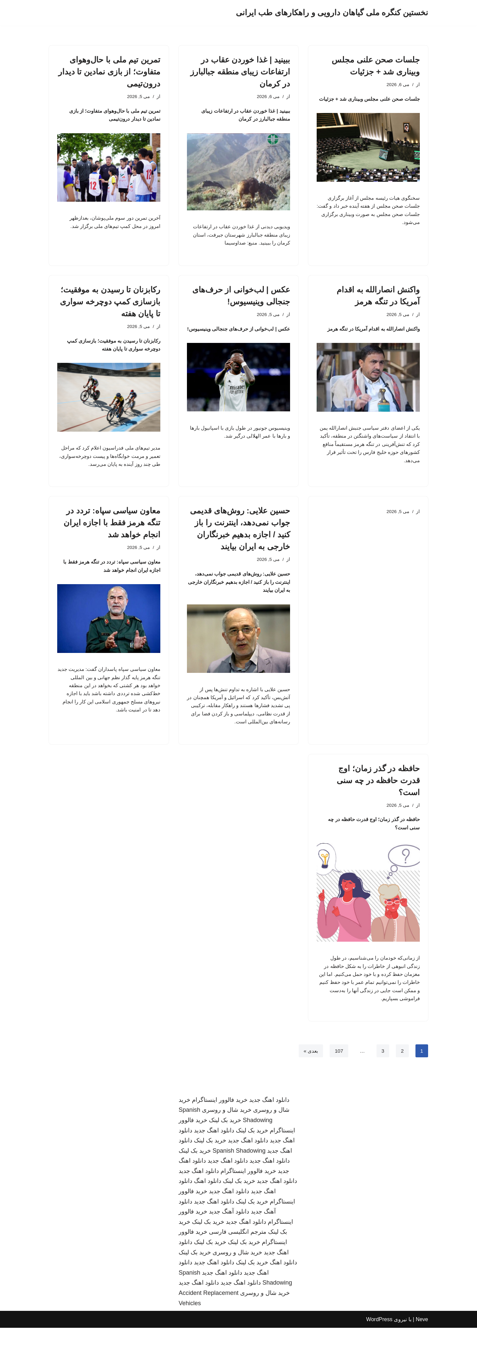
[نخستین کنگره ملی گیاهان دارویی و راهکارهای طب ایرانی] (332, 13)
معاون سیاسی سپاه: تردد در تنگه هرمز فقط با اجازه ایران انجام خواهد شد (112, 543)
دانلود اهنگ (207, 1219)
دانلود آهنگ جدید (229, 1249)
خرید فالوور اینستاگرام (219, 1137)
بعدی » (309, 1088)
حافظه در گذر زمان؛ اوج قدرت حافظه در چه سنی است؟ (378, 809)
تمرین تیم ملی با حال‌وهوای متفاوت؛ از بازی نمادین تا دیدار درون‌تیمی (109, 71)
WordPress (379, 1357)
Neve (422, 1357)
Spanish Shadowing (239, 1188)
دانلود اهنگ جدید (269, 1137)
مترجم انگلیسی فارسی (237, 1270)
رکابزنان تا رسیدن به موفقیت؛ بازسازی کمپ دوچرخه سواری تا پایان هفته (110, 307)
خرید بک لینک (225, 1158)
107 (338, 1088)
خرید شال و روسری (226, 1148)
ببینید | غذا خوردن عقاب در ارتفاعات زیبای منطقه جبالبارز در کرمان (240, 71)
